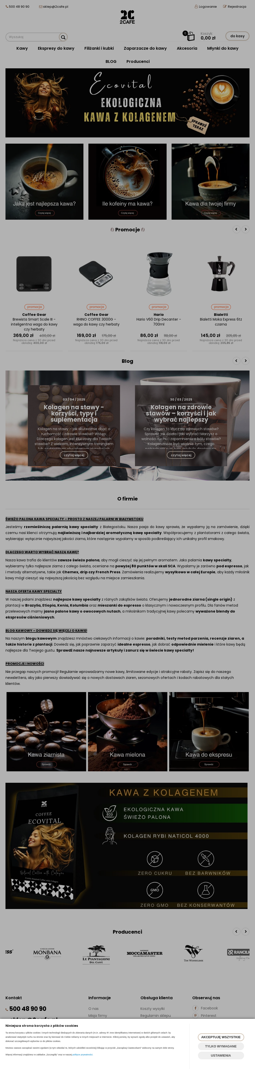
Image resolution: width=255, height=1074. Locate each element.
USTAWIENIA (221, 1055)
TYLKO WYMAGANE (221, 1046)
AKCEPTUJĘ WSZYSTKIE (221, 1037)
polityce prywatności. (82, 1054)
